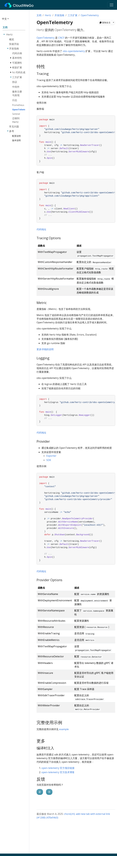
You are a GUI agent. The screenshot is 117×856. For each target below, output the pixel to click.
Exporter (51, 455)
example (64, 729)
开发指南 (59, 15)
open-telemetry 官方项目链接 (57, 768)
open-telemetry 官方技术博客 (57, 772)
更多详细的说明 (45, 349)
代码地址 (41, 229)
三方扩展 (72, 15)
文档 (39, 15)
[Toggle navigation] (111, 5)
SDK (48, 460)
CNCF (61, 37)
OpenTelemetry (90, 15)
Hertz (48, 15)
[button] (13, 20)
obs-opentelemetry (74, 51)
